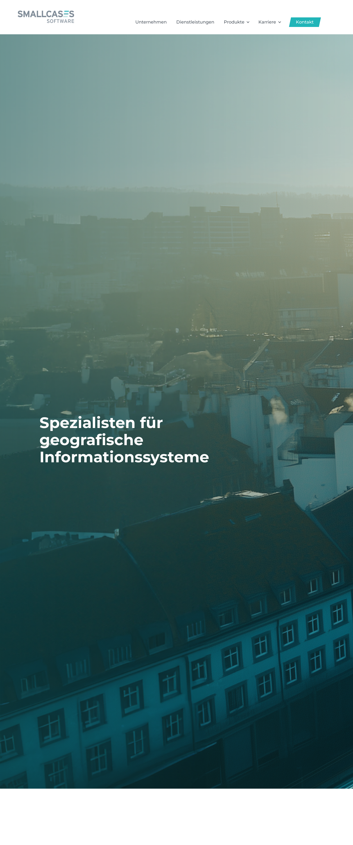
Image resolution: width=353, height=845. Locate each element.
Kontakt (305, 22)
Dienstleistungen (195, 22)
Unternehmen (151, 22)
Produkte (234, 22)
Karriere (267, 22)
